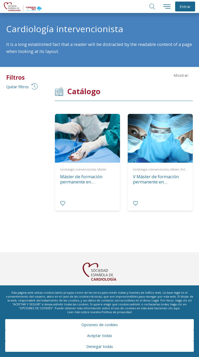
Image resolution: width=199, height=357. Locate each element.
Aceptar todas (99, 335)
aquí (177, 308)
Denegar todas (99, 346)
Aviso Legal (151, 300)
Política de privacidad (117, 312)
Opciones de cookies (99, 324)
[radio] (62, 203)
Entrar (185, 6)
